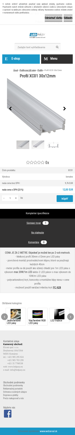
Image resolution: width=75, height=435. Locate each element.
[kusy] (10, 198)
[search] (57, 47)
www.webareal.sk (48, 431)
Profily (40, 70)
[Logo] (37, 35)
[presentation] (10, 108)
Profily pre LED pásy (28, 70)
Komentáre (37, 242)
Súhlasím (68, 17)
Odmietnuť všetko (53, 17)
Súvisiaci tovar (38, 223)
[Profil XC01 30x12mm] (37, 109)
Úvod (15, 70)
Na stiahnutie (37, 232)
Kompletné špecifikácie (37, 213)
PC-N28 (57, 287)
